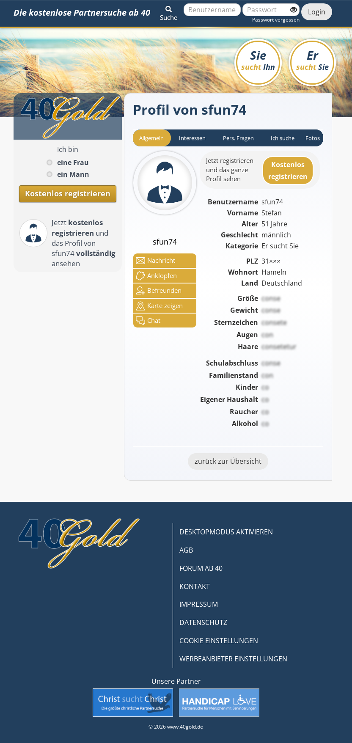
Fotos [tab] (312, 138)
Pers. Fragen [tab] (238, 138)
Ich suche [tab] (282, 138)
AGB (186, 550)
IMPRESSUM (198, 604)
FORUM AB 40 (201, 568)
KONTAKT (194, 586)
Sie (258, 59)
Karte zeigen (159, 306)
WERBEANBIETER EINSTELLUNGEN (233, 658)
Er (312, 59)
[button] (168, 12)
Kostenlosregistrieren (288, 170)
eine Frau (73, 162)
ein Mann (73, 174)
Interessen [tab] (192, 138)
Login (316, 12)
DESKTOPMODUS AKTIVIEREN (226, 532)
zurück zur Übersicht (228, 461)
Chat (148, 320)
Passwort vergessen (276, 19)
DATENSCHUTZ (203, 622)
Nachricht (155, 260)
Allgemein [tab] (151, 138)
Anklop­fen (156, 276)
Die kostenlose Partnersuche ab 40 (82, 12)
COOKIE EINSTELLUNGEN (218, 640)
